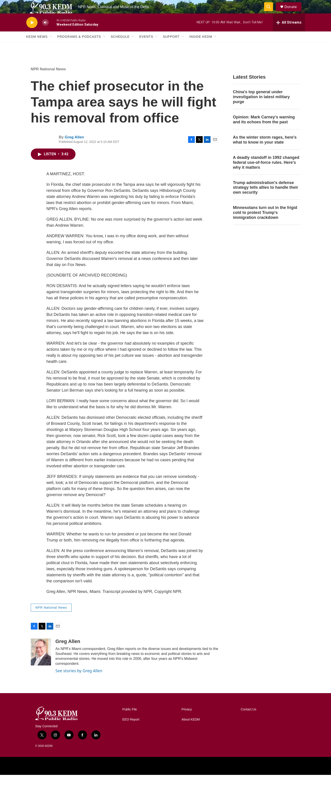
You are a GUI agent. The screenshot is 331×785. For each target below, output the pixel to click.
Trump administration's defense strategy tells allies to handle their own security (265, 198)
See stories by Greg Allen (79, 680)
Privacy (187, 719)
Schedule (120, 47)
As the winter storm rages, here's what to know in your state (265, 150)
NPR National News (48, 79)
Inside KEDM (200, 47)
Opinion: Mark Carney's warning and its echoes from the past (264, 129)
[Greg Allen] (41, 662)
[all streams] (289, 33)
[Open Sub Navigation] (51, 47)
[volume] (45, 33)
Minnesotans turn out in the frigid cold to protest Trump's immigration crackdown (265, 222)
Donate (293, 11)
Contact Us (248, 719)
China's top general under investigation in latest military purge (261, 107)
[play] (32, 32)
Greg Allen (74, 147)
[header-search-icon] (270, 11)
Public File (129, 719)
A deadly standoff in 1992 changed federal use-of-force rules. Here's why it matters (266, 172)
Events (146, 47)
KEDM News (37, 47)
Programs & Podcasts (79, 47)
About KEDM (191, 729)
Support (171, 47)
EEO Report (130, 729)
